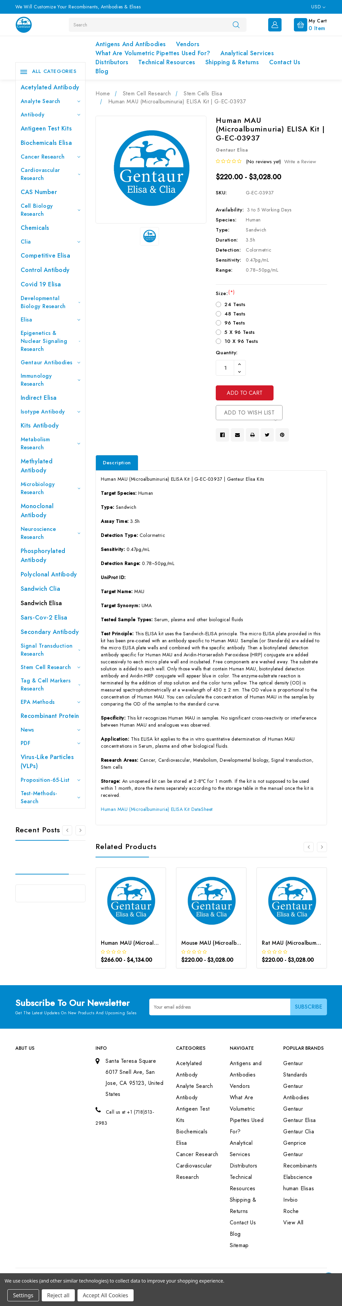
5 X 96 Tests (239, 332)
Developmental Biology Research (50, 302)
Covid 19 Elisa (41, 284)
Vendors (187, 44)
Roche (291, 1211)
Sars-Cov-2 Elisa (44, 617)
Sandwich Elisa (41, 603)
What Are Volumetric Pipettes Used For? (153, 53)
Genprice (294, 1143)
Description (117, 462)
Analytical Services (247, 53)
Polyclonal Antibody (49, 574)
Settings (23, 1295)
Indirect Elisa (39, 397)
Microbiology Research (50, 488)
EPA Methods (50, 702)
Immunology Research (50, 380)
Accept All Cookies (105, 1295)
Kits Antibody (40, 425)
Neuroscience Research (50, 533)
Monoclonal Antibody (37, 511)
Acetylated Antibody (50, 87)
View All (293, 1222)
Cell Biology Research (50, 210)
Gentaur (293, 1109)
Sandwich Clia (40, 588)
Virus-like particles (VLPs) (47, 761)
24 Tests (234, 304)
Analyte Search (50, 101)
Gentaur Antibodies (50, 362)
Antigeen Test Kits (46, 128)
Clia (50, 242)
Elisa (50, 319)
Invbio (290, 1200)
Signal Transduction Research (50, 650)
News (50, 730)
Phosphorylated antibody (43, 555)
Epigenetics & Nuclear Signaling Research (50, 341)
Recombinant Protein (50, 716)
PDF (50, 743)
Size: (225, 293)
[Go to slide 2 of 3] (80, 830)
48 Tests (234, 313)
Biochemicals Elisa (46, 142)
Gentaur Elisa (299, 1120)
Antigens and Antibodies (131, 44)
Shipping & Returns (232, 62)
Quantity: (226, 352)
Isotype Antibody (50, 411)
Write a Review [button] (300, 161)
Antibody (50, 114)
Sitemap (239, 1245)
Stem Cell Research (50, 667)
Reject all (58, 1295)
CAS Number (39, 192)
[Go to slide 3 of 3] (67, 830)
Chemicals (35, 227)
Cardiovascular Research (50, 174)
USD (318, 6)
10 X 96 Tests (241, 341)
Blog (102, 71)
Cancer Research (50, 157)
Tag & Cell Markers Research (50, 684)
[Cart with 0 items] (305, 24)
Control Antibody (45, 270)
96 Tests (234, 322)
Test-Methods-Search (50, 797)
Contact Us (285, 62)
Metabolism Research (50, 443)
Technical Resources (166, 62)
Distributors (112, 62)
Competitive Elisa (45, 255)
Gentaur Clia (298, 1131)
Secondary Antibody (50, 632)
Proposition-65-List (50, 780)
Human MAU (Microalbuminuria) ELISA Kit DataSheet (157, 809)
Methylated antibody (37, 466)
